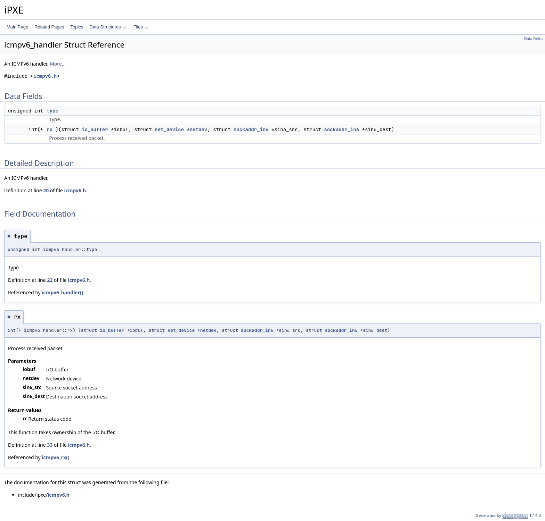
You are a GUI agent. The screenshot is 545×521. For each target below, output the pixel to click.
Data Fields (533, 38)
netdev (198, 129)
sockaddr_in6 (251, 129)
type (52, 111)
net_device (169, 129)
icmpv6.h (45, 76)
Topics (76, 27)
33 (49, 445)
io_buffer (95, 129)
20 (46, 190)
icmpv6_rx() (55, 457)
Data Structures (107, 27)
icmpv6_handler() (62, 292)
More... (58, 63)
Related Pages (49, 27)
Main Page (17, 27)
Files (140, 27)
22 (49, 280)
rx (49, 129)
